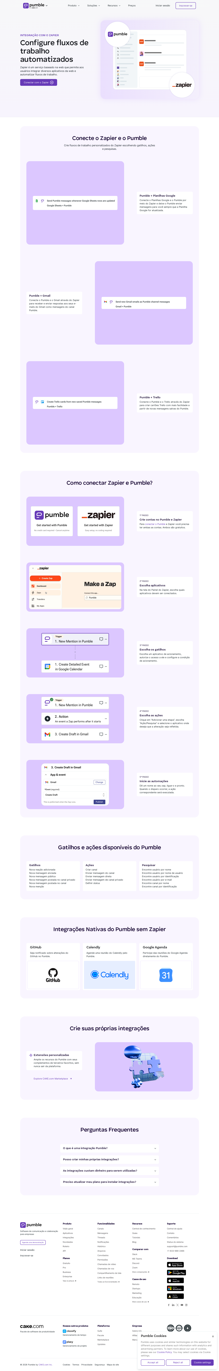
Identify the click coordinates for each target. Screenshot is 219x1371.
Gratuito (66, 1263)
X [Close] (213, 1336)
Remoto (135, 1284)
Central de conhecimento (143, 1228)
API (64, 1251)
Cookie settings (202, 1362)
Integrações (68, 1237)
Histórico (101, 1246)
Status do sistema (175, 1242)
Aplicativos (68, 1233)
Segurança (100, 1364)
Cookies (66, 1364)
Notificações (103, 1242)
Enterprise (67, 1276)
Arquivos (101, 1251)
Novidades (68, 1242)
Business (67, 1272)
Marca (135, 1340)
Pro (64, 1267)
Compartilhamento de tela (109, 1273)
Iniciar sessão (163, 5)
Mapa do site (113, 1364)
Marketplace (103, 1340)
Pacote (100, 1335)
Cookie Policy (164, 1352)
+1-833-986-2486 (175, 1251)
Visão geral (68, 1228)
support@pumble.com (177, 1246)
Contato (170, 1233)
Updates (101, 1344)
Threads (101, 1237)
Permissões (102, 1259)
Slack (134, 1254)
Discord (135, 1263)
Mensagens (102, 1233)
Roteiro (66, 1246)
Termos (75, 1364)
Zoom (134, 1267)
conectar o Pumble (155, 524)
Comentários (173, 1237)
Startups (136, 1288)
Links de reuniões (105, 1277)
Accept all (153, 1362)
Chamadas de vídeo (106, 1264)
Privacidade (86, 1364)
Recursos (112, 5)
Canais (100, 1228)
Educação (136, 1297)
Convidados (102, 1255)
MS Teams (137, 1259)
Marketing (137, 1293)
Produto (72, 5)
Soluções (92, 5)
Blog (134, 1242)
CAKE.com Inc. (45, 1364)
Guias (134, 1233)
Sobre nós (137, 1331)
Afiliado (135, 1335)
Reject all (178, 1362)
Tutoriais (136, 1237)
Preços (132, 5)
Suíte (99, 1331)
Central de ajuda (174, 1228)
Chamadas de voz (105, 1268)
